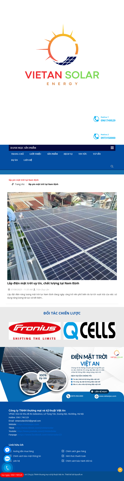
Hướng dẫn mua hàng (23, 451)
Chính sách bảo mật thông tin (27, 456)
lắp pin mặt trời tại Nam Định (43, 184)
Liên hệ (28, 160)
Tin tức (82, 154)
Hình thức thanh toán (76, 456)
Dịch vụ (68, 154)
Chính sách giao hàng (76, 451)
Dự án (14, 160)
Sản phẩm (52, 154)
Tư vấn (97, 154)
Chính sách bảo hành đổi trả (79, 460)
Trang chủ (17, 154)
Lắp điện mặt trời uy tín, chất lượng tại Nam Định (43, 283)
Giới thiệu (35, 154)
